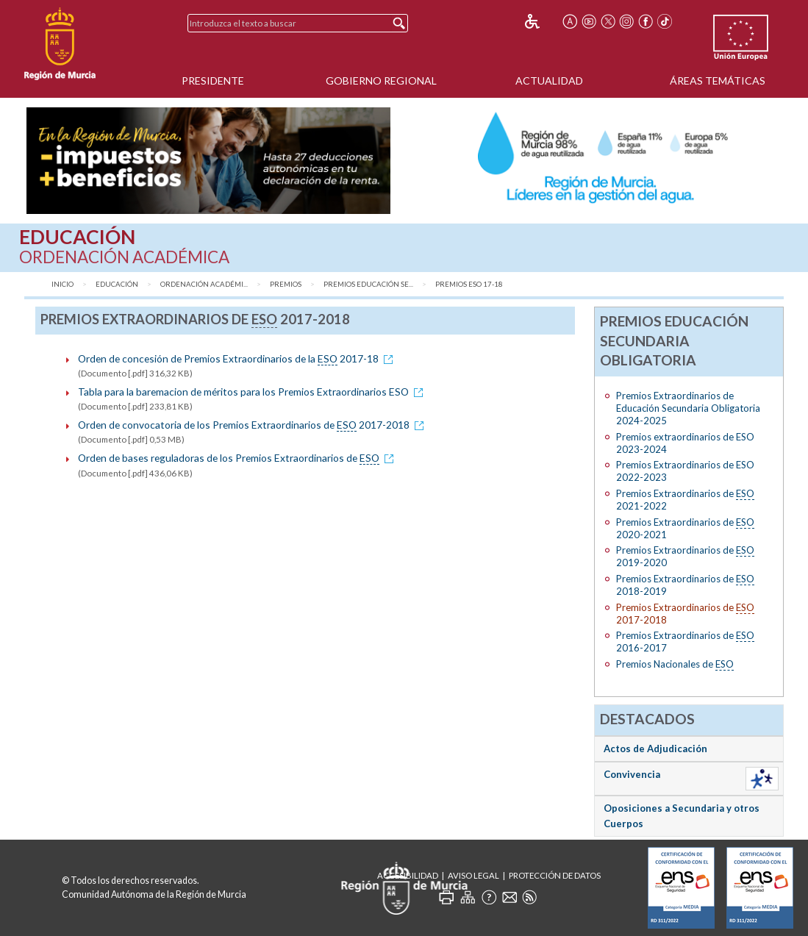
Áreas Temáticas (717, 80)
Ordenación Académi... (204, 284)
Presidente (213, 80)
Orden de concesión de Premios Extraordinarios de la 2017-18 (238, 358)
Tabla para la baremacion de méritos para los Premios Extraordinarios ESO (253, 391)
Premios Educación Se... (368, 284)
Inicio (62, 284)
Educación (117, 284)
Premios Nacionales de (675, 664)
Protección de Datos (555, 875)
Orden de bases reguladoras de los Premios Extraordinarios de (238, 457)
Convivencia (632, 774)
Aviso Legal (473, 875)
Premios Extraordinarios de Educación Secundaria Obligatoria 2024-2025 (688, 408)
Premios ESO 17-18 (469, 284)
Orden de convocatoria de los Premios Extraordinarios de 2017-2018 (253, 424)
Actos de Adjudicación (655, 748)
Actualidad (549, 80)
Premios (285, 284)
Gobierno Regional (381, 80)
